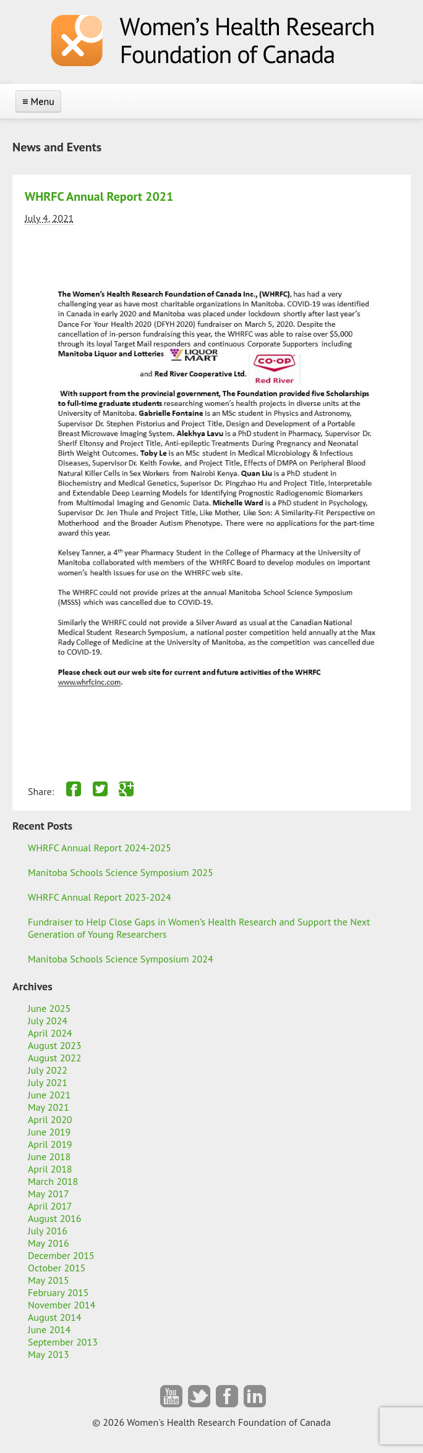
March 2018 (53, 1181)
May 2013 (48, 1354)
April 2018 (50, 1169)
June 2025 (49, 1008)
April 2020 (50, 1119)
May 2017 (48, 1193)
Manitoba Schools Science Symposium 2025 (120, 872)
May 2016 (48, 1243)
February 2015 (58, 1292)
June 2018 (49, 1156)
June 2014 (49, 1329)
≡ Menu (38, 101)
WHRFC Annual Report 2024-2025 (99, 847)
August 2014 (55, 1317)
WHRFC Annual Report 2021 (99, 196)
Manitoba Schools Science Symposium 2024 (120, 959)
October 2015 (56, 1267)
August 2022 (55, 1057)
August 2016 (55, 1218)
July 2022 (47, 1070)
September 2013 (63, 1342)
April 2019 (50, 1144)
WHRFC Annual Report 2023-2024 (99, 897)
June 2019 (49, 1132)
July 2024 (47, 1020)
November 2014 (61, 1305)
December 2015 (61, 1255)
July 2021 (47, 1082)
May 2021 (48, 1107)
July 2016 (47, 1230)
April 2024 (50, 1033)
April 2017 (50, 1206)
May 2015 (48, 1280)
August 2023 (55, 1045)
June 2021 (49, 1095)
